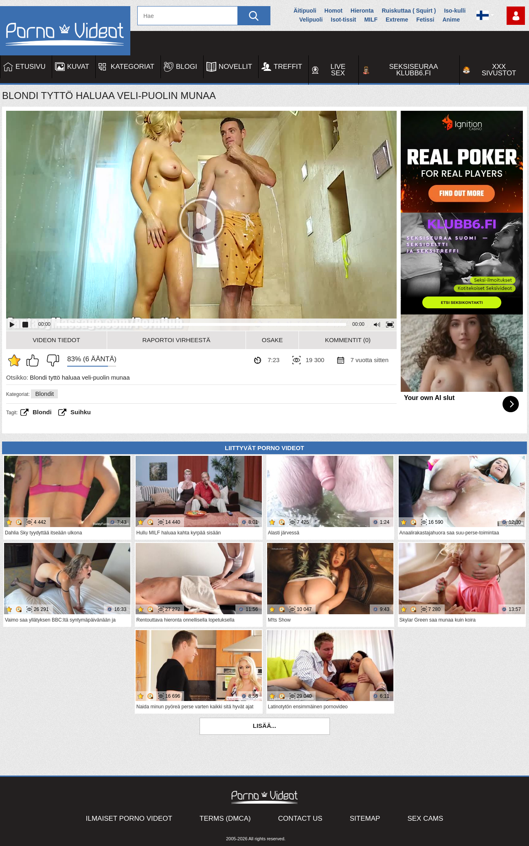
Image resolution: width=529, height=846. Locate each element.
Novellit (235, 66)
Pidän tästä (34, 360)
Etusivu (30, 66)
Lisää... (265, 725)
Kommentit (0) (348, 339)
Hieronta (362, 10)
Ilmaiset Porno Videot (129, 818)
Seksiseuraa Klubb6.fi (413, 70)
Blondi (42, 412)
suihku (80, 412)
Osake (272, 339)
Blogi (186, 66)
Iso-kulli (454, 10)
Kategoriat (132, 66)
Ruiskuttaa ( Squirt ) (409, 10)
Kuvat (78, 66)
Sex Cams (425, 818)
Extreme (397, 19)
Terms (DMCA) (225, 818)
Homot (333, 10)
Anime (451, 19)
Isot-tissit (343, 19)
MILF (371, 19)
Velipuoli (311, 19)
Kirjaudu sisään (516, 16)
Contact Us (300, 818)
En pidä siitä (51, 360)
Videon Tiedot (56, 339)
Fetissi (425, 19)
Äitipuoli (305, 10)
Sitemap (365, 818)
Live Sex (337, 70)
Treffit (288, 66)
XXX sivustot (499, 70)
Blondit (44, 393)
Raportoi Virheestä (177, 339)
